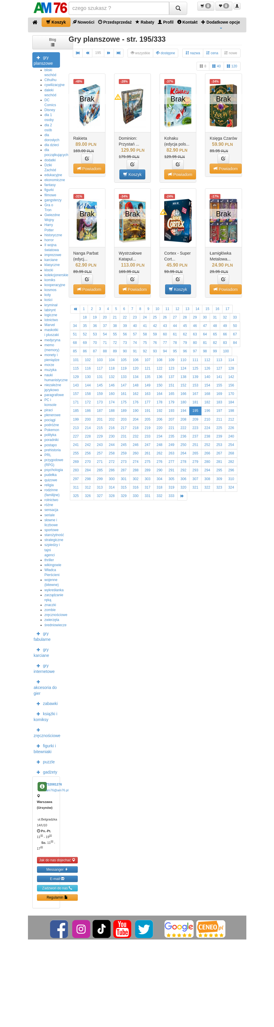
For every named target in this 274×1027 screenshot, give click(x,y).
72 (115, 343)
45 (185, 326)
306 (183, 479)
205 (148, 419)
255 (76, 453)
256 (88, 453)
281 (219, 462)
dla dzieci (52, 145)
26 (165, 317)
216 (112, 428)
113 (219, 360)
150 (159, 385)
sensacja (51, 510)
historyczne (53, 235)
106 (136, 360)
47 (205, 326)
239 (219, 436)
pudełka (51, 475)
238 (207, 436)
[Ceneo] (210, 929)
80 (195, 343)
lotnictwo (51, 320)
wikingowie (53, 565)
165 (171, 394)
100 (226, 351)
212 (231, 419)
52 (85, 334)
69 (85, 343)
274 (136, 462)
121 (148, 368)
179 (171, 402)
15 (207, 309)
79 (185, 343)
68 (75, 343)
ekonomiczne (55, 180)
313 (100, 487)
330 (136, 496)
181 (195, 402)
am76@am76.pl (57, 790)
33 (235, 317)
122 (159, 368)
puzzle (44, 761)
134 (136, 377)
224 (207, 428)
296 (231, 470)
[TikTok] (102, 929)
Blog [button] (52, 42)
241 (76, 445)
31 (215, 317)
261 (148, 453)
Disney (50, 110)
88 (105, 351)
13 (187, 309)
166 (183, 394)
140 (207, 377)
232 (136, 436)
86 (85, 351)
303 (148, 479)
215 (100, 428)
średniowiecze (56, 625)
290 (159, 470)
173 (100, 402)
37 (105, 326)
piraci (49, 410)
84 (235, 343)
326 (88, 496)
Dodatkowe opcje (220, 24)
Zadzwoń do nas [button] (57, 888)
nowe (230, 53)
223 (195, 428)
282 (231, 462)
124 (183, 368)
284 (88, 470)
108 (159, 360)
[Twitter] (144, 929)
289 (148, 470)
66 (225, 334)
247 (148, 445)
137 (171, 377)
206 (159, 419)
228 (88, 436)
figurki (49, 190)
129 (76, 377)
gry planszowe (43, 60)
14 (197, 309)
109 (171, 360)
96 (185, 351)
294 (207, 470)
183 (219, 402)
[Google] (179, 929)
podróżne (52, 425)
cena (212, 53)
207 (171, 419)
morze (49, 365)
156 (231, 385)
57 (135, 334)
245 (124, 445)
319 (171, 487)
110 (183, 360)
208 (183, 419)
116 (88, 368)
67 (235, 334)
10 (157, 309)
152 (183, 385)
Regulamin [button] (57, 897)
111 (195, 360)
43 (165, 326)
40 (216, 66)
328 (112, 496)
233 (148, 436)
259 (124, 453)
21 (115, 317)
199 (76, 419)
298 (88, 479)
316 (136, 487)
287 (124, 470)
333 (171, 496)
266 (207, 453)
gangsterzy (53, 200)
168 (207, 394)
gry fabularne (42, 636)
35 (85, 326)
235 (171, 436)
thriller (49, 560)
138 (183, 377)
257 (100, 453)
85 (75, 351)
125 (195, 368)
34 (75, 326)
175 (124, 402)
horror (49, 240)
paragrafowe (54, 395)
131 (100, 377)
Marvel (50, 325)
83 (225, 343)
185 (76, 411)
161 (124, 394)
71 (105, 343)
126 (207, 368)
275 (148, 462)
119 (124, 368)
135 (148, 377)
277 (171, 462)
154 (207, 385)
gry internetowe (44, 668)
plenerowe (53, 415)
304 (159, 479)
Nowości (83, 22)
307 (195, 479)
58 (145, 334)
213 (76, 428)
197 (219, 411)
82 (215, 343)
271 (100, 462)
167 (195, 394)
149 (148, 385)
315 (124, 487)
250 (183, 445)
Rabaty (144, 22)
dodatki (50, 160)
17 (227, 309)
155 (219, 385)
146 (112, 385)
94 (165, 351)
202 (112, 419)
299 (100, 479)
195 (98, 53)
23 (135, 317)
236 (183, 436)
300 (112, 479)
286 (112, 470)
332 (159, 496)
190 (136, 411)
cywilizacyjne (55, 85)
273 (124, 462)
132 (112, 377)
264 (183, 453)
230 (112, 436)
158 (88, 394)
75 (145, 343)
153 (195, 385)
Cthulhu (50, 80)
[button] (205, 6)
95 (175, 351)
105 (124, 360)
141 (219, 377)
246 (136, 445)
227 (76, 436)
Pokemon (52, 430)
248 (159, 445)
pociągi (50, 420)
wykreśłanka (54, 590)
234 (159, 436)
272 (112, 462)
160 (112, 394)
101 (76, 360)
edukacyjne (53, 175)
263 (171, 453)
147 (124, 385)
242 (88, 445)
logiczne (51, 315)
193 (171, 411)
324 (231, 487)
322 (207, 487)
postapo (51, 445)
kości (48, 300)
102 (88, 360)
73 (125, 343)
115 (76, 368)
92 (145, 351)
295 (219, 470)
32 (225, 317)
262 (159, 453)
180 (183, 402)
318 (159, 487)
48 (215, 326)
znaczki (50, 605)
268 (231, 453)
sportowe (52, 530)
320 (183, 487)
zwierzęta (52, 620)
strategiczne (54, 540)
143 (76, 385)
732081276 (54, 784)
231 (124, 436)
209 (195, 419)
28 (185, 317)
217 (124, 428)
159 (100, 394)
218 (136, 428)
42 (155, 326)
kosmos (50, 290)
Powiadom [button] (89, 168)
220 (159, 428)
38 (115, 326)
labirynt (50, 310)
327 (100, 496)
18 (85, 317)
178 (159, 402)
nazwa (192, 53)
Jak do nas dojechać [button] (57, 860)
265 (195, 453)
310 (231, 479)
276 (159, 462)
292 (183, 470)
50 (235, 326)
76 (155, 343)
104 (112, 360)
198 (231, 411)
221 (171, 428)
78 (175, 343)
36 (95, 326)
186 (88, 411)
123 (171, 368)
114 (231, 360)
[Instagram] (82, 929)
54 (105, 334)
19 (95, 317)
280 (207, 462)
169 (219, 394)
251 (195, 445)
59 (155, 334)
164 (159, 394)
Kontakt (187, 22)
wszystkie (140, 53)
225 (219, 428)
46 (195, 326)
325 (76, 496)
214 (88, 428)
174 (112, 402)
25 (155, 317)
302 (136, 479)
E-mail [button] (57, 878)
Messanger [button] (57, 869)
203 (124, 419)
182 (207, 402)
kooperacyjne (55, 285)
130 (88, 377)
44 (175, 326)
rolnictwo (51, 500)
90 (125, 351)
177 (148, 402)
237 (195, 436)
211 (219, 419)
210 (207, 419)
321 (195, 487)
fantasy (50, 185)
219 (148, 428)
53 (95, 334)
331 (148, 496)
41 (145, 326)
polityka (50, 435)
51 (75, 334)
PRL (48, 455)
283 (76, 470)
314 (112, 487)
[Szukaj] (178, 8)
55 (115, 334)
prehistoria (53, 450)
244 (112, 445)
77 (165, 343)
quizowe (51, 480)
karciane (51, 260)
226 (231, 428)
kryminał (51, 305)
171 (76, 402)
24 (145, 317)
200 (88, 419)
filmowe (50, 195)
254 (231, 445)
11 (167, 309)
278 (183, 462)
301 (124, 479)
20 (105, 317)
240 (231, 436)
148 (136, 385)
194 (183, 411)
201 (100, 419)
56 (125, 334)
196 (207, 411)
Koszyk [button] (132, 174)
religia (49, 485)
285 (100, 470)
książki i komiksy (45, 716)
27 (175, 317)
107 (148, 360)
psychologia (54, 470)
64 (205, 334)
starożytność (54, 535)
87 (95, 351)
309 (219, 479)
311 (76, 487)
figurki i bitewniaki (45, 748)
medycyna (53, 340)
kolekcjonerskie (56, 275)
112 (207, 360)
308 (207, 479)
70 (95, 343)
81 (205, 343)
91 (135, 351)
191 (148, 411)
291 (171, 470)
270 (88, 462)
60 (165, 334)
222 (183, 428)
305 (171, 479)
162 (136, 394)
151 (171, 385)
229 (100, 436)
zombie (50, 610)
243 (100, 445)
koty (48, 295)
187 (100, 411)
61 (175, 334)
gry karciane (41, 652)
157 (76, 394)
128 (231, 368)
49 (225, 326)
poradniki (52, 440)
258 (112, 453)
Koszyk (56, 22)
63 (195, 334)
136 (159, 377)
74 (135, 343)
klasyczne (52, 265)
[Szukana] (119, 8)
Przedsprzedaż (115, 22)
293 (195, 470)
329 (124, 496)
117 (100, 368)
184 (231, 402)
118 (112, 368)
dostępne (165, 53)
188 (112, 411)
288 (136, 470)
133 (124, 377)
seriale (50, 515)
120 (232, 66)
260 (136, 453)
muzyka (50, 370)
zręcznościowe (56, 615)
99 (215, 351)
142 (231, 377)
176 (136, 402)
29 (195, 317)
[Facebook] (59, 929)
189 (124, 411)
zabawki (46, 703)
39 (125, 326)
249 (171, 445)
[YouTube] (123, 929)
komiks (50, 280)
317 (148, 487)
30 (205, 317)
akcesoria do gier (45, 687)
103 (100, 360)
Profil (166, 22)
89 (115, 351)
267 (219, 453)
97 (195, 351)
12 (177, 309)
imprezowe (53, 255)
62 (185, 334)
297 (76, 479)
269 (76, 462)
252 (207, 445)
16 (217, 309)
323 (219, 487)
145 (100, 385)
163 (148, 394)
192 (159, 411)
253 (219, 445)
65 (215, 334)
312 (88, 487)
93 (155, 351)
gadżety (45, 772)
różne (49, 505)
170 (231, 394)
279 (195, 462)
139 (195, 377)
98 (205, 351)
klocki (49, 270)
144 (88, 385)
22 (125, 317)
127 (219, 368)
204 (136, 419)
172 (88, 402)
